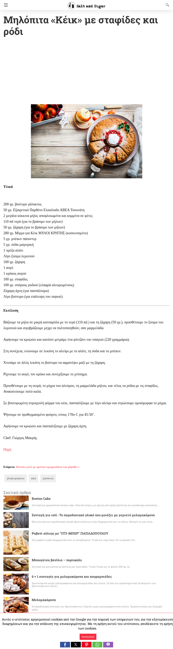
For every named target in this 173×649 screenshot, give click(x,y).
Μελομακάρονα (42, 588)
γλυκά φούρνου (14, 467)
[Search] (166, 4)
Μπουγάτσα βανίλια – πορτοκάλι (54, 548)
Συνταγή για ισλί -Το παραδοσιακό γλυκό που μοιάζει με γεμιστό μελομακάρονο (86, 504)
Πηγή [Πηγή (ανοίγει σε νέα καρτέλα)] (7, 438)
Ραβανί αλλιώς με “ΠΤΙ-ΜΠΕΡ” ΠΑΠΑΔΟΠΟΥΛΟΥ (68, 522)
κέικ (30, 467)
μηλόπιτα (43, 467)
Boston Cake (40, 487)
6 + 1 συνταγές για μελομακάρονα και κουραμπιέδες (67, 565)
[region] (86, 60)
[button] (65, 644)
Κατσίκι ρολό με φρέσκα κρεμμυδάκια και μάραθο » (47, 455)
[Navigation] (5, 5)
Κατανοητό (88, 636)
